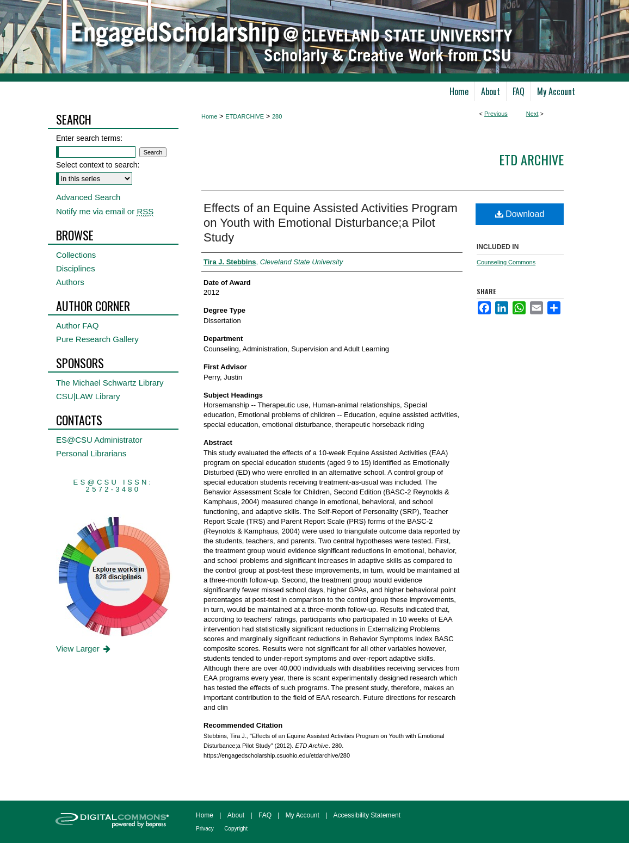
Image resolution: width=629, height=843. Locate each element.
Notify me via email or (104, 211)
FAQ (265, 815)
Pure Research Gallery (97, 339)
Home (209, 116)
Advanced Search (88, 197)
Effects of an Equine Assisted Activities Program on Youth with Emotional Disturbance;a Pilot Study (330, 222)
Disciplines (75, 268)
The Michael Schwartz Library (110, 382)
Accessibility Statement (367, 815)
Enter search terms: (89, 138)
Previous (496, 113)
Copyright (236, 829)
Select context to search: (97, 164)
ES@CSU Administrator (99, 439)
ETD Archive (531, 159)
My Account (302, 815)
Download (520, 214)
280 (277, 116)
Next (532, 113)
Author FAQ (77, 325)
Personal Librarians (91, 453)
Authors (70, 282)
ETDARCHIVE (244, 116)
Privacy (205, 829)
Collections (76, 254)
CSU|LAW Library (88, 396)
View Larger (84, 648)
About (235, 815)
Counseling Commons (506, 262)
